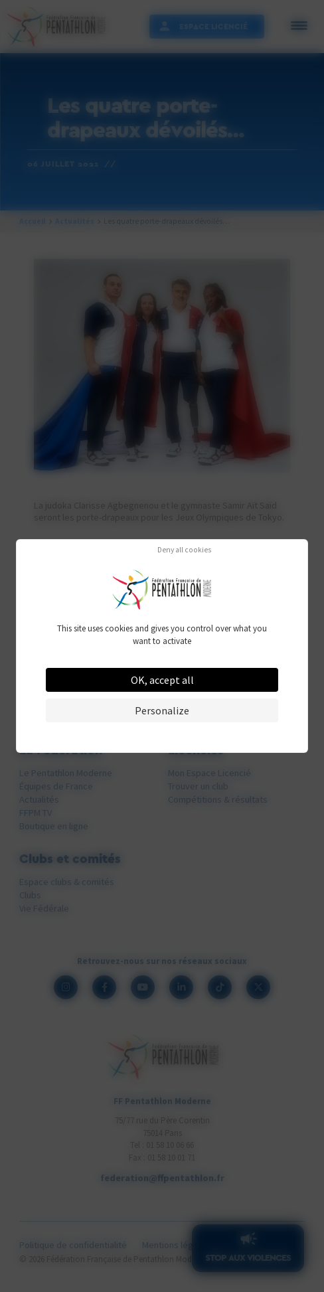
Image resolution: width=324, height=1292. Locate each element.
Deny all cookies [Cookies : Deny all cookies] (184, 550)
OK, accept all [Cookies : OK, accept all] (162, 679)
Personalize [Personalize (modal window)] (162, 710)
